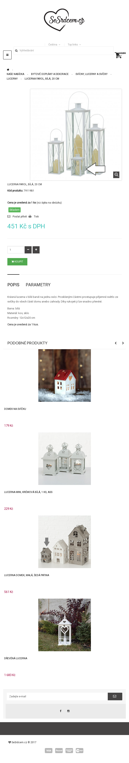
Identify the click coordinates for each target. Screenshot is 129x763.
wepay (79, 750)
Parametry (38, 284)
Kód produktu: (15, 190)
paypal (59, 750)
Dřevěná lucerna (15, 658)
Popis (13, 284)
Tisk (36, 216)
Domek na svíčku (15, 408)
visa (48, 750)
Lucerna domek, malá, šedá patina (26, 575)
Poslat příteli (20, 216)
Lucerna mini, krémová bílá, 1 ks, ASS (28, 492)
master (69, 750)
